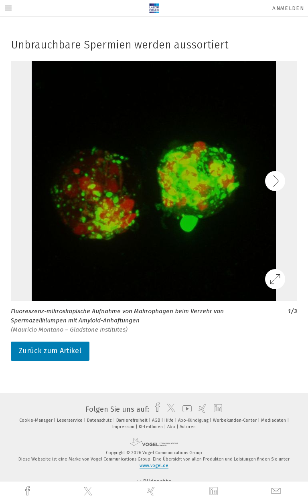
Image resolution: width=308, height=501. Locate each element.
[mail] (277, 491)
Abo (171, 426)
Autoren (188, 426)
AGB (156, 420)
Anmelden (288, 8)
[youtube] (185, 409)
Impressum (124, 426)
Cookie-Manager (36, 420)
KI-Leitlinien (151, 426)
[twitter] (89, 491)
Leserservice (70, 420)
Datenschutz (100, 420)
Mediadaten (274, 420)
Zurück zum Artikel (50, 350)
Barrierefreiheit (132, 420)
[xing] (152, 491)
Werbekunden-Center (235, 420)
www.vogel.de (154, 465)
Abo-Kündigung (194, 420)
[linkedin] (215, 491)
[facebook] (28, 491)
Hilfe (169, 420)
